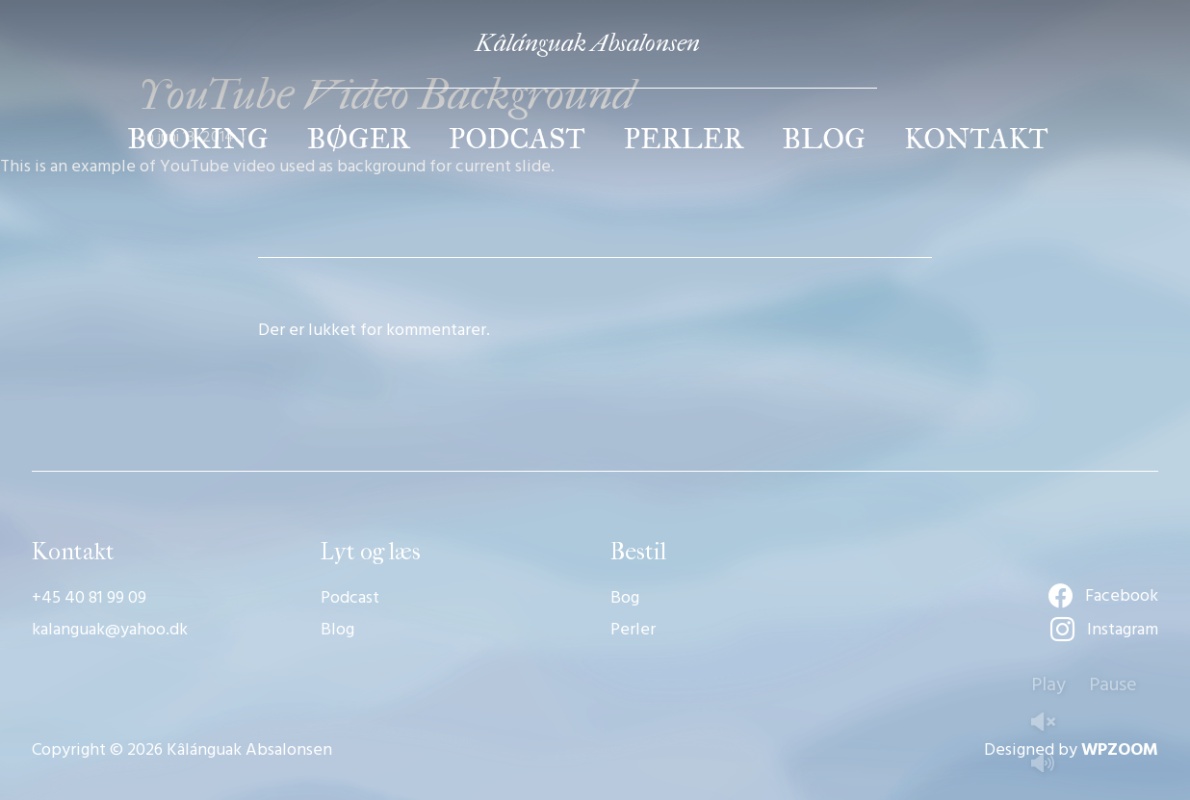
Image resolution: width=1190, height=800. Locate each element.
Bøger (358, 138)
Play (1048, 685)
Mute (1050, 765)
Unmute (1050, 723)
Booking (197, 138)
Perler (684, 138)
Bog (624, 598)
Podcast (517, 138)
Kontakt (976, 138)
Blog (824, 138)
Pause (1113, 685)
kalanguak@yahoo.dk (110, 630)
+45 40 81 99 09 (89, 598)
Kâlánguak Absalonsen (588, 43)
